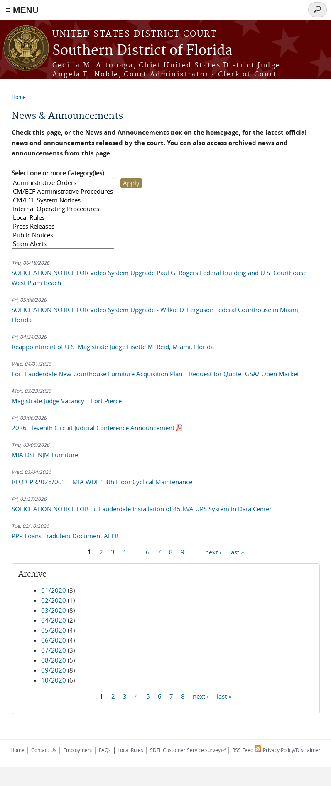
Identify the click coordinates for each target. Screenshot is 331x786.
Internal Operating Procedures (63, 209)
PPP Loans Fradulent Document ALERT (67, 536)
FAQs (105, 750)
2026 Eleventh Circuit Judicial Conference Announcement (93, 428)
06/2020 (53, 640)
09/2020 (53, 670)
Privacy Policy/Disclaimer (292, 750)
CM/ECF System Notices (63, 200)
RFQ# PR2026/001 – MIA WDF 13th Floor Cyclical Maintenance (102, 482)
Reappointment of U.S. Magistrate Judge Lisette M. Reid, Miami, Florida (113, 346)
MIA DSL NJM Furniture (45, 455)
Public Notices (63, 235)
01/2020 (53, 590)
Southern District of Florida (142, 50)
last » (236, 552)
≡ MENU (22, 10)
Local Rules (63, 217)
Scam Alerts (63, 243)
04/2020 (53, 620)
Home (19, 97)
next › (213, 552)
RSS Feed (246, 750)
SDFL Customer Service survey (188, 750)
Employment (77, 750)
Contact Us (43, 750)
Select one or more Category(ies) (58, 173)
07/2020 (53, 650)
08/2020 (53, 660)
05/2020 (53, 630)
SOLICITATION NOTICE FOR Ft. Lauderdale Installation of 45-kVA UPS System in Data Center (142, 509)
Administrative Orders (63, 182)
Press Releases (63, 226)
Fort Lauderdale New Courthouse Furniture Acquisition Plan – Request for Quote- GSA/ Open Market (155, 374)
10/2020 (53, 680)
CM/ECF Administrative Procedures (63, 191)
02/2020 (53, 600)
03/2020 (53, 610)
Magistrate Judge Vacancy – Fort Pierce (67, 401)
